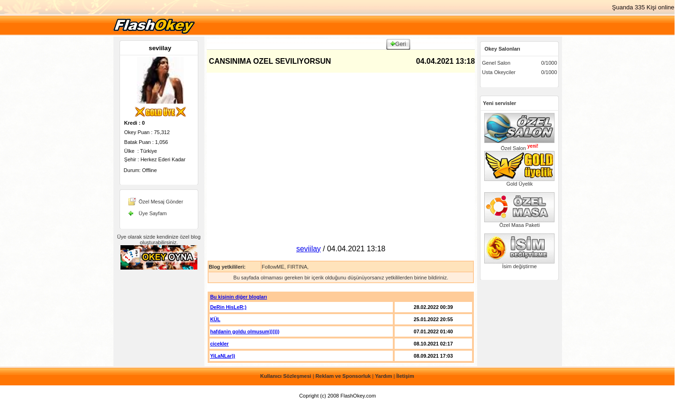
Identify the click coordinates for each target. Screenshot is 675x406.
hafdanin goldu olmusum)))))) (244, 331)
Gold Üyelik (519, 181)
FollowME (273, 267)
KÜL (215, 319)
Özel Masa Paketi (519, 223)
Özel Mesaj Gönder (161, 201)
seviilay (160, 48)
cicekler (219, 343)
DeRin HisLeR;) (228, 307)
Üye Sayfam (153, 213)
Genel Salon (496, 63)
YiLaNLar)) (222, 356)
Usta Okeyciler (499, 72)
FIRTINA (297, 267)
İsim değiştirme (519, 264)
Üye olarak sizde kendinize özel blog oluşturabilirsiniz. (159, 239)
